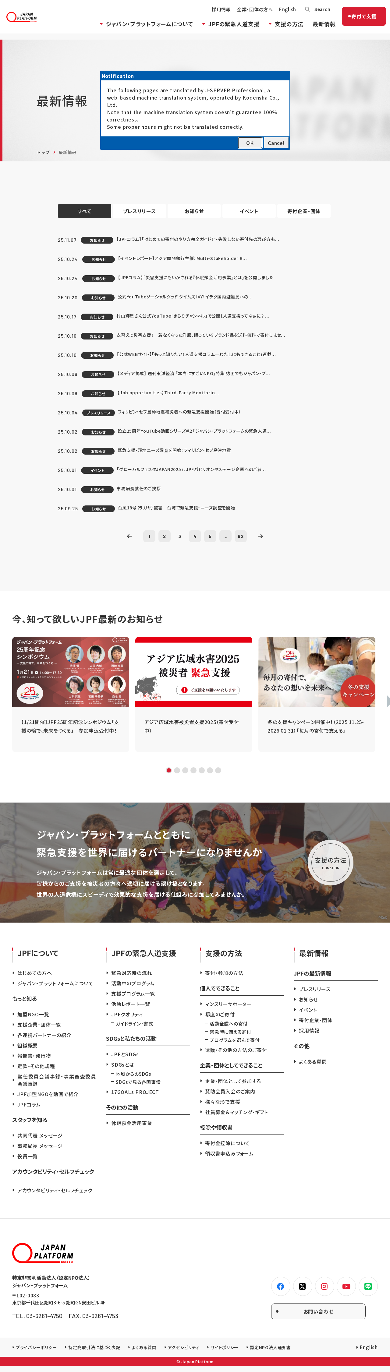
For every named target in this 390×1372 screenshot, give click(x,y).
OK (250, 142)
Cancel (276, 142)
